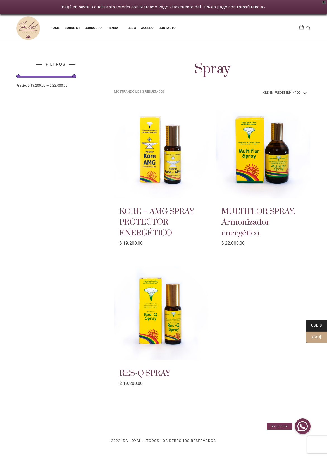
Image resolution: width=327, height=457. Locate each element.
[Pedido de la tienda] (279, 93)
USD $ (314, 326)
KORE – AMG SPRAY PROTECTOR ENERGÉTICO (160, 223)
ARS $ (314, 337)
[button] (303, 426)
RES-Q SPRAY (147, 373)
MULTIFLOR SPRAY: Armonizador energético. (261, 223)
